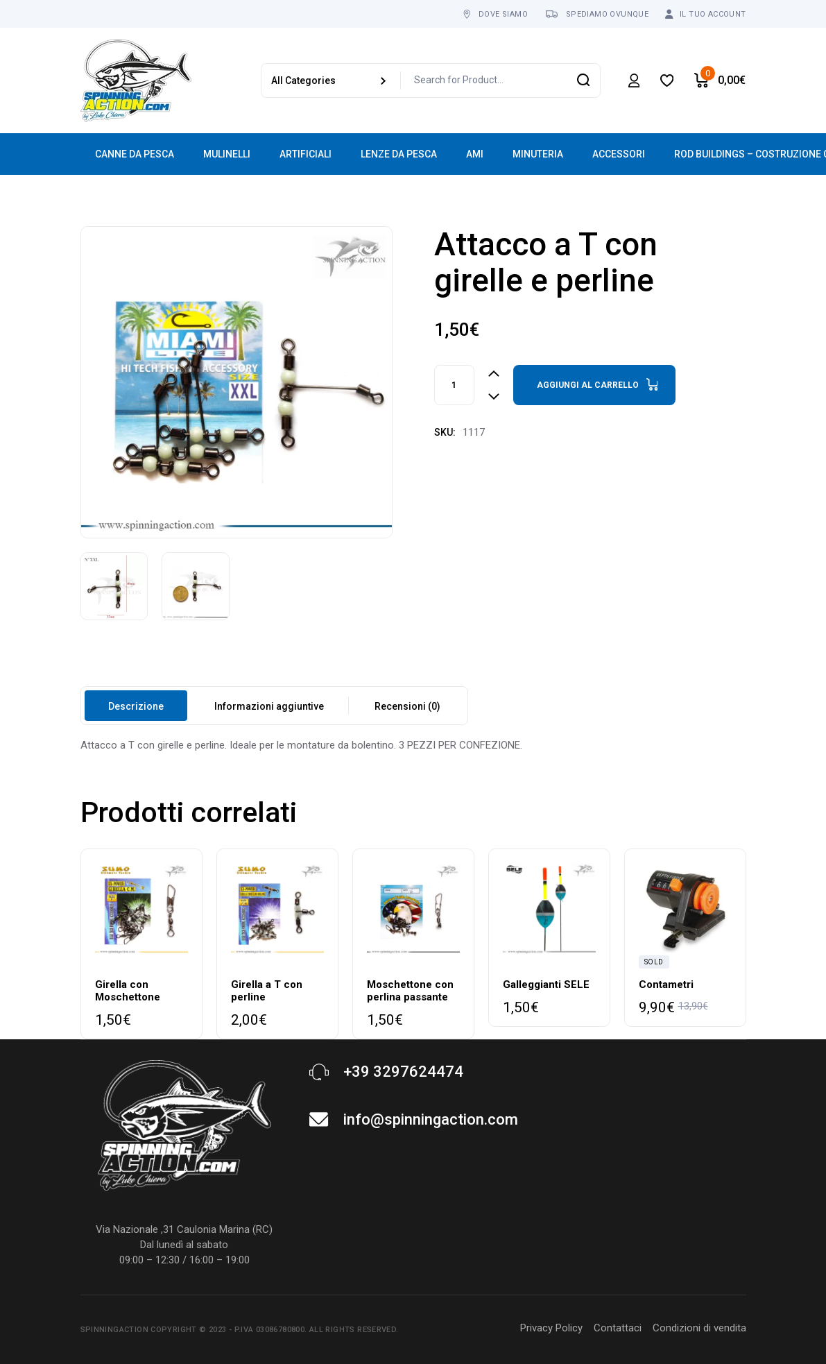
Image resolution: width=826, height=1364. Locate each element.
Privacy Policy (551, 1328)
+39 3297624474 (403, 1071)
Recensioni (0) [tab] (407, 706)
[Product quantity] (454, 385)
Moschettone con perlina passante (410, 990)
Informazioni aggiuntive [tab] (269, 706)
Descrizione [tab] (136, 706)
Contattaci (618, 1328)
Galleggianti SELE (546, 984)
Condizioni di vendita (699, 1328)
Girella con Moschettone (127, 990)
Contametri (666, 984)
